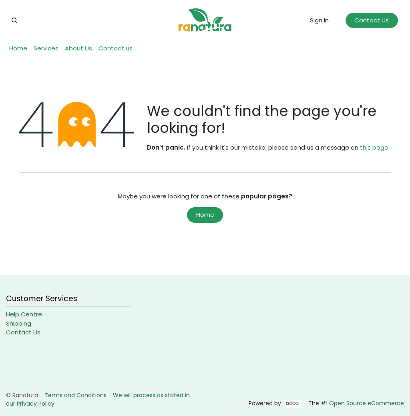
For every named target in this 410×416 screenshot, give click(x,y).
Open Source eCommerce (366, 403)
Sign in (319, 20)
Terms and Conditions (75, 395)
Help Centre (24, 314)
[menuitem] (18, 48)
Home (205, 214)
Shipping (18, 323)
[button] (14, 20)
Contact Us (371, 20)
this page (374, 147)
